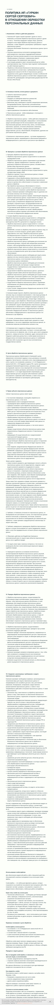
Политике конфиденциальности (24, 1003)
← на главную (9, 9)
